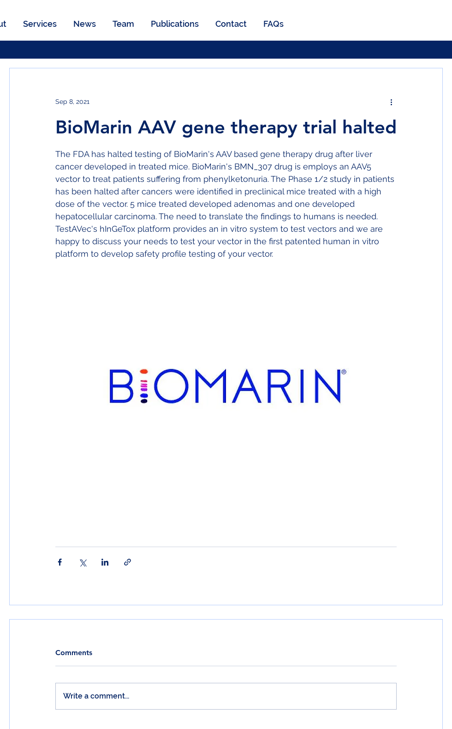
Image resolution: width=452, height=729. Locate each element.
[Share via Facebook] (59, 562)
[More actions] (391, 101)
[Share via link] (127, 562)
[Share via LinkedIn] (105, 562)
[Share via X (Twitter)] (82, 562)
